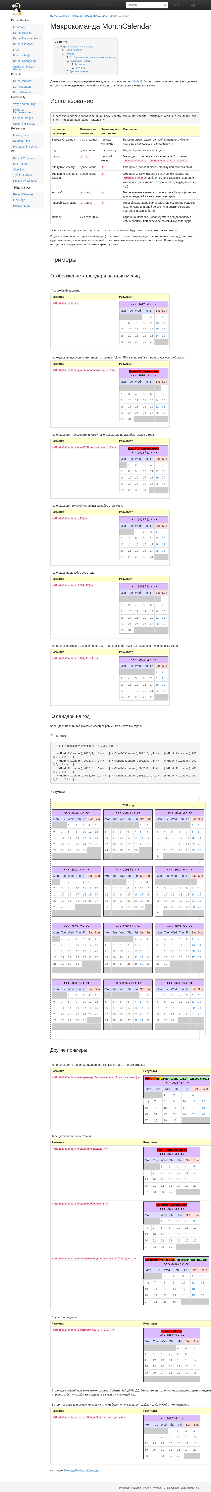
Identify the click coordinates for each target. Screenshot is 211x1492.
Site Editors (20, 163)
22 (144, 334)
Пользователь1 (175, 1077)
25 (163, 334)
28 (136, 340)
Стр (153, 1077)
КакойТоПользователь (143, 447)
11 (163, 321)
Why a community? (25, 104)
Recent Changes (23, 158)
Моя (147, 1077)
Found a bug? (22, 55)
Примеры (70, 53)
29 (144, 340)
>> (154, 302)
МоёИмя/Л (152, 1258)
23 (151, 334)
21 (136, 334)
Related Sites (21, 141)
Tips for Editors (22, 175)
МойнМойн (140, 81)
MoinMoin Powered (130, 1486)
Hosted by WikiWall (25, 180)
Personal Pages (23, 118)
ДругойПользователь (144, 369)
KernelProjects (22, 92)
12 (122, 327)
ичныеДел (166, 1258)
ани (158, 1077)
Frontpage (19, 27)
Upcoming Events (24, 123)
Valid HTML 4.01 (190, 1486)
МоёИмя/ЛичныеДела (172, 1148)
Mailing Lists (21, 135)
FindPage (19, 200)
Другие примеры (79, 71)
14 (136, 327)
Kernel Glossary (23, 44)
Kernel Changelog (24, 61)
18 (163, 327)
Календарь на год (80, 60)
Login (193, 5)
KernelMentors (22, 86)
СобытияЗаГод (171, 1329)
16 (151, 327)
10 (157, 321)
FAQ (16, 49)
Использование (73, 50)
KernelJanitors (22, 81)
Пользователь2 (198, 1077)
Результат (80, 67)
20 (129, 334)
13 (129, 327)
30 (151, 340)
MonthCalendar (119, 15)
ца (162, 1077)
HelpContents (21, 205)
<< (133, 302)
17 (157, 327)
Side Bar (18, 169)
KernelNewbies (59, 15)
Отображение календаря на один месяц (93, 57)
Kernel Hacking (22, 32)
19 (122, 334)
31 (129, 417)
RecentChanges (23, 194)
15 (144, 327)
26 (122, 340)
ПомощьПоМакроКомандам (89, 15)
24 (157, 334)
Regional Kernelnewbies (22, 111)
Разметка (79, 64)
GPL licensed (171, 1486)
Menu (178, 5)
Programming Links (25, 146)
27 (129, 340)
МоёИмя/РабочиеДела (171, 1203)
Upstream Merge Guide (23, 68)
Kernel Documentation (27, 38)
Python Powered (152, 1486)
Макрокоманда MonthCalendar (77, 46)
